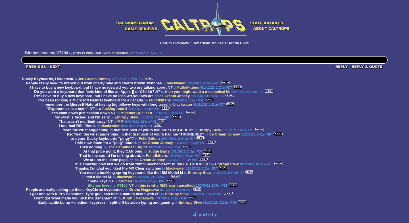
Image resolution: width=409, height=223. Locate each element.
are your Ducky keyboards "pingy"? (102, 138)
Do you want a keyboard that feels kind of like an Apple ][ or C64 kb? (94, 91)
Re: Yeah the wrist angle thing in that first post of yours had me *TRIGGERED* (135, 134)
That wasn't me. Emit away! (83, 121)
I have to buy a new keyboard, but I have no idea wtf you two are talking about (98, 87)
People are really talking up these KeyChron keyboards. (75, 189)
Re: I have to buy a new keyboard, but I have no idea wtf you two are (94, 96)
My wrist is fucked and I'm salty (82, 117)
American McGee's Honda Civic (221, 43)
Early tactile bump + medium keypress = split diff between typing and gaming (106, 202)
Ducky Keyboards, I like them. (48, 79)
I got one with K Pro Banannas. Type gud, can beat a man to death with (92, 194)
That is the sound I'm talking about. (110, 155)
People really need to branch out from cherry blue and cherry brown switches (94, 83)
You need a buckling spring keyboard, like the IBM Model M (131, 172)
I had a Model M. (98, 177)
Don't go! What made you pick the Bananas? (73, 198)
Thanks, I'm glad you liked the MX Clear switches (118, 168)
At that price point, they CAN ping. (113, 151)
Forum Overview (174, 43)
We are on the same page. (106, 160)
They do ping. (91, 147)
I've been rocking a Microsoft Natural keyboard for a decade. (91, 100)
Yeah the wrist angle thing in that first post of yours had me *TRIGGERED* (128, 130)
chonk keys (97, 181)
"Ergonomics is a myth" (67, 109)
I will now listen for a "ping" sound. (106, 143)
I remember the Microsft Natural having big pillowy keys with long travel (105, 104)
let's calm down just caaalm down (80, 113)
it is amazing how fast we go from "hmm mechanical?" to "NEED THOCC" (139, 164)
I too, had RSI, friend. (77, 126)
